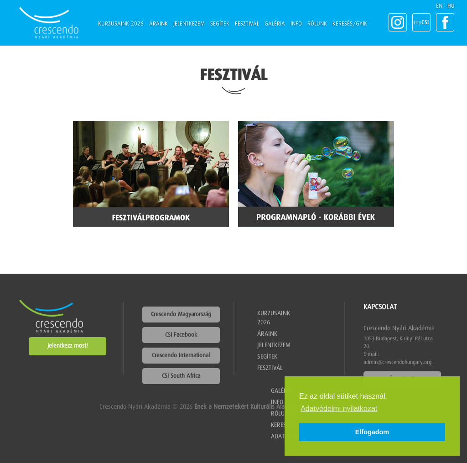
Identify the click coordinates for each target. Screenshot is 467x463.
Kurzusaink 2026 (121, 24)
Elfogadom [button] (372, 432)
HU (451, 6)
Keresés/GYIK (349, 24)
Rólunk (317, 24)
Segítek (219, 24)
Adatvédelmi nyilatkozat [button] (339, 408)
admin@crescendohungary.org (397, 362)
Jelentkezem (189, 24)
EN (439, 6)
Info (296, 24)
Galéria (275, 24)
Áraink (158, 24)
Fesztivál (247, 24)
